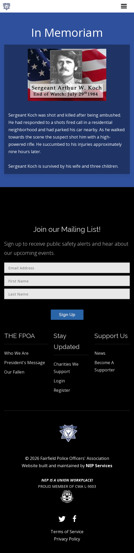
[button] (124, 6)
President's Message (24, 364)
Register (62, 391)
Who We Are (16, 354)
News (99, 354)
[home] (6, 6)
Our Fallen (14, 373)
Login (59, 382)
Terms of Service (67, 531)
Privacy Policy (67, 539)
